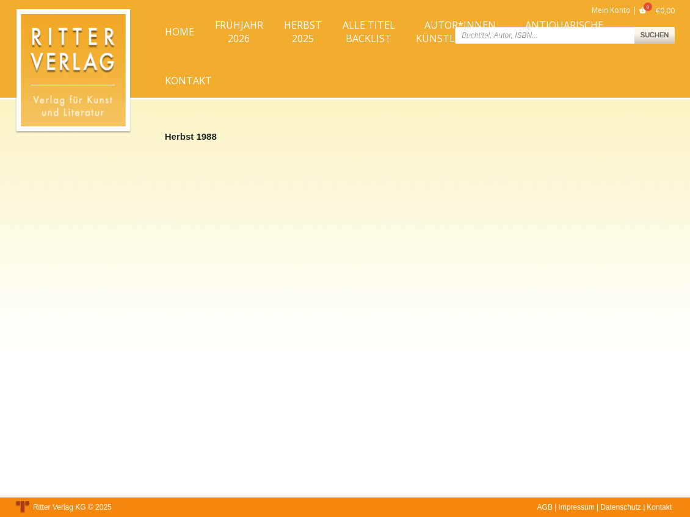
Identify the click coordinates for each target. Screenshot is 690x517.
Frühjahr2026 (239, 31)
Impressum (576, 507)
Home (179, 31)
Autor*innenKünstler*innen (460, 31)
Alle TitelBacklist (369, 31)
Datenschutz (620, 507)
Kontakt (188, 80)
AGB (545, 507)
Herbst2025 (303, 31)
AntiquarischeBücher (564, 31)
